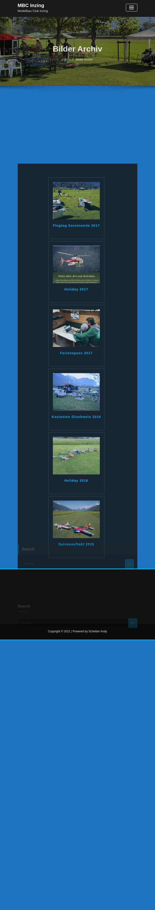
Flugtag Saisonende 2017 (76, 293)
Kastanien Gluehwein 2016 (76, 485)
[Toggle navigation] (131, 7)
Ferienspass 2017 (76, 421)
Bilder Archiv (84, 62)
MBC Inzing (31, 5)
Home (66, 62)
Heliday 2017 (76, 357)
